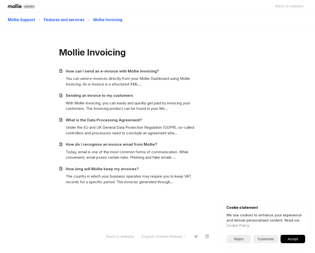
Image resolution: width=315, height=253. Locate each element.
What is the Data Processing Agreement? (104, 120)
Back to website (289, 6)
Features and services (64, 19)
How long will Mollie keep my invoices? (102, 169)
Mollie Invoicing (107, 19)
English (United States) (164, 236)
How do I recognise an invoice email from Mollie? (111, 144)
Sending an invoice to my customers (99, 95)
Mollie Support (21, 19)
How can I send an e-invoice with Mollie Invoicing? (112, 71)
